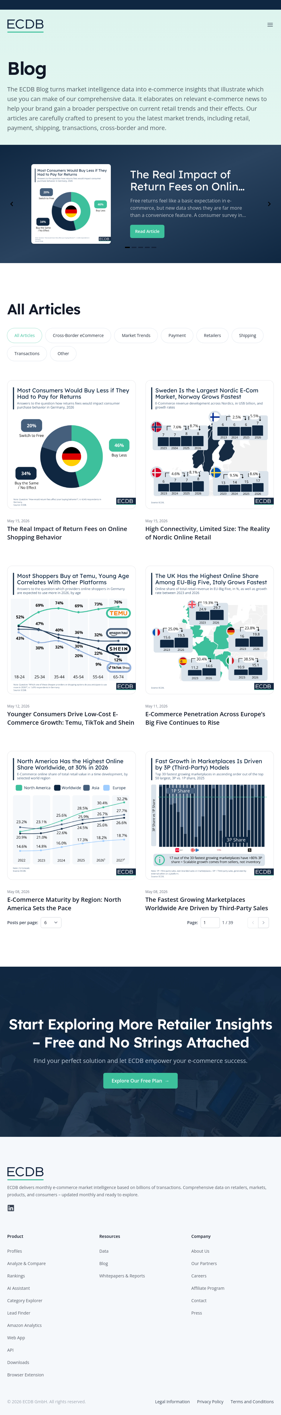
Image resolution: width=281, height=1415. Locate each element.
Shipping (247, 335)
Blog (103, 1263)
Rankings (16, 1276)
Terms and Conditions (252, 1401)
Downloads (18, 1362)
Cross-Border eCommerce (78, 335)
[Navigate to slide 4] (147, 247)
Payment (177, 335)
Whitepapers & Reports (122, 1276)
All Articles (24, 335)
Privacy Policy (210, 1401)
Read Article (147, 231)
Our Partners (204, 1263)
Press (196, 1313)
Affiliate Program (207, 1288)
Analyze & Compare (26, 1263)
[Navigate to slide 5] (153, 247)
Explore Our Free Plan (141, 1080)
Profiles (14, 1251)
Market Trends (136, 335)
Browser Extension (25, 1375)
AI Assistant (18, 1288)
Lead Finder (18, 1313)
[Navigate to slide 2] (134, 247)
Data (104, 1251)
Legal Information (172, 1401)
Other (63, 353)
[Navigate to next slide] (269, 203)
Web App (16, 1337)
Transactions (26, 353)
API (10, 1350)
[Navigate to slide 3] (140, 247)
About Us (200, 1251)
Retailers (212, 335)
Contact (198, 1300)
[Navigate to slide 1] (127, 247)
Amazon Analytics (24, 1325)
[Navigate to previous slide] (11, 203)
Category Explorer (24, 1300)
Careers (198, 1276)
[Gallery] (140, 204)
